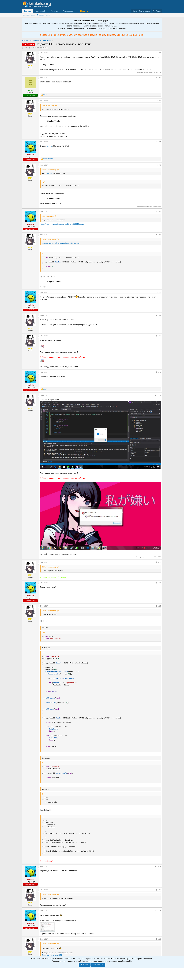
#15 (159, 606)
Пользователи (69, 11)
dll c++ (45, 48)
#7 (160, 235)
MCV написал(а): (48, 216)
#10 (159, 336)
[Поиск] (157, 11)
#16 (159, 867)
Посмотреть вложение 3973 (52, 955)
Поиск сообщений (43, 15)
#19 (159, 939)
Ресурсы (54, 11)
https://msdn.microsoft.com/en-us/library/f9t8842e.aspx (62, 224)
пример (49, 146)
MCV (25, 48)
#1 (160, 53)
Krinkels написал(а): (49, 170)
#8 (160, 292)
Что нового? (40, 11)
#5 (160, 165)
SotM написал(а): (48, 106)
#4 (160, 142)
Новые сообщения (28, 15)
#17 (159, 890)
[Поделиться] (156, 53)
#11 (159, 372)
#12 (159, 395)
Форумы (27, 11)
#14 (159, 583)
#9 (160, 315)
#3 (160, 101)
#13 (159, 562)
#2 (160, 78)
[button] (47, 11)
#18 (159, 910)
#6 (160, 211)
